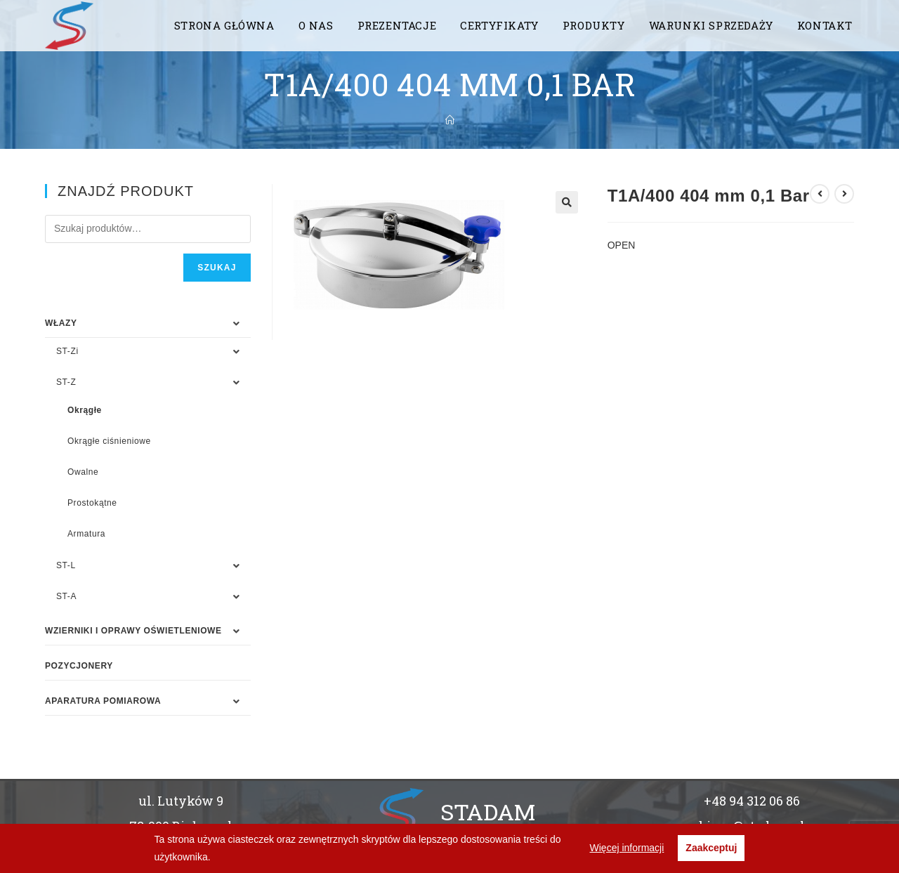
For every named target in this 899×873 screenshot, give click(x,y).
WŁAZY (61, 323)
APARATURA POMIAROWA (103, 701)
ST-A (66, 596)
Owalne (82, 472)
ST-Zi (67, 351)
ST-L (66, 565)
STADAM (487, 811)
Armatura (86, 534)
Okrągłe (84, 410)
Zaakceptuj (711, 847)
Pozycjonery (79, 666)
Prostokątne (92, 503)
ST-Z (66, 382)
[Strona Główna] (449, 120)
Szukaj (216, 268)
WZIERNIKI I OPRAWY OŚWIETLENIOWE (133, 631)
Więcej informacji (627, 847)
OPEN (622, 245)
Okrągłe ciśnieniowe (109, 441)
